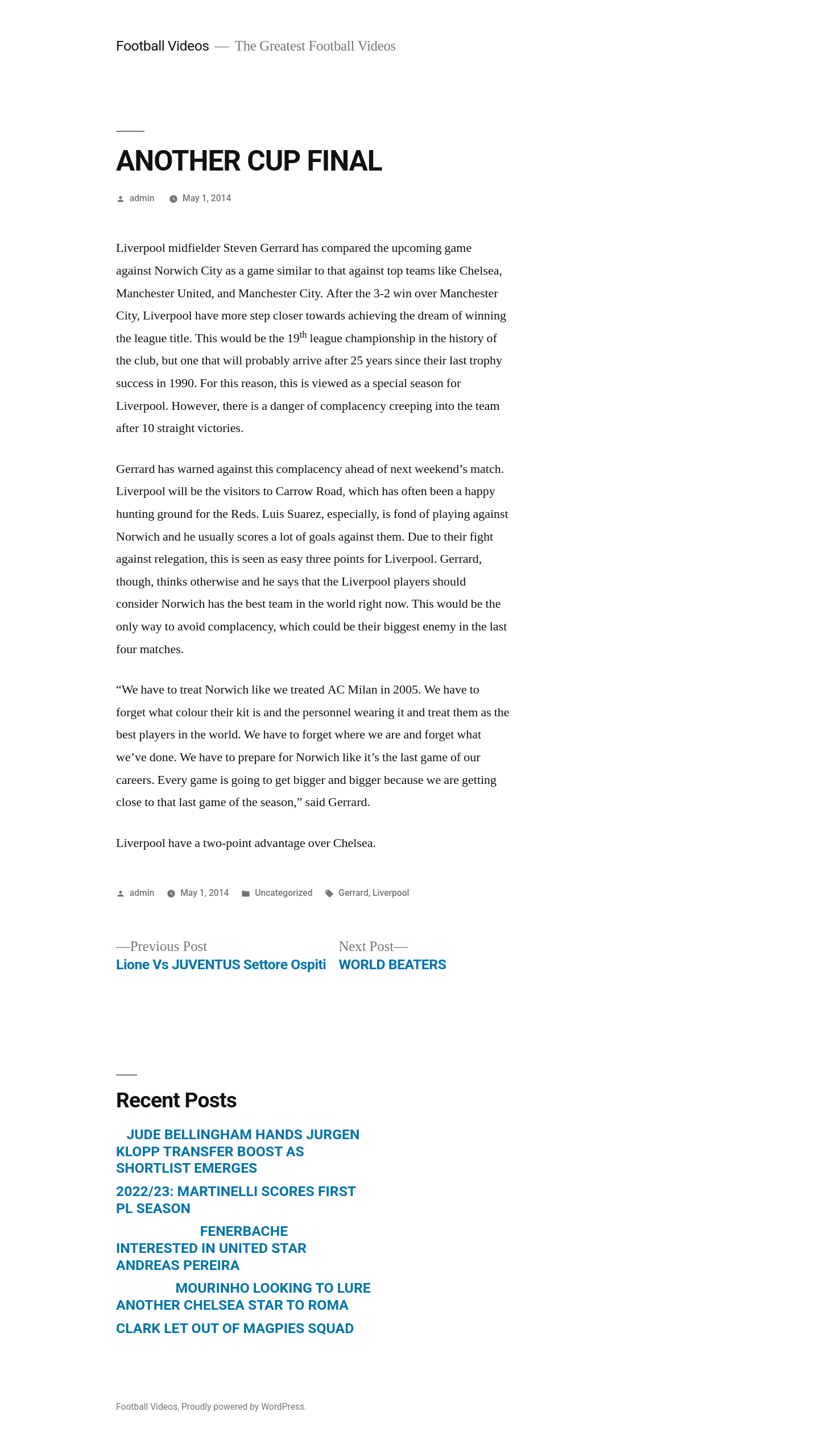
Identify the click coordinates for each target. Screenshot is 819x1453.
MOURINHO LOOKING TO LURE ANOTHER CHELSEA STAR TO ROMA (243, 1296)
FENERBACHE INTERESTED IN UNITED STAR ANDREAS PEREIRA (211, 1248)
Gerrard (353, 892)
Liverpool (391, 892)
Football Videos (162, 46)
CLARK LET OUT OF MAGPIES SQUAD (235, 1328)
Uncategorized (283, 892)
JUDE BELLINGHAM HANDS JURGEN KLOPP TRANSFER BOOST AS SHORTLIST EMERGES (237, 1151)
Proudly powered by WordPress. (244, 1406)
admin (142, 198)
